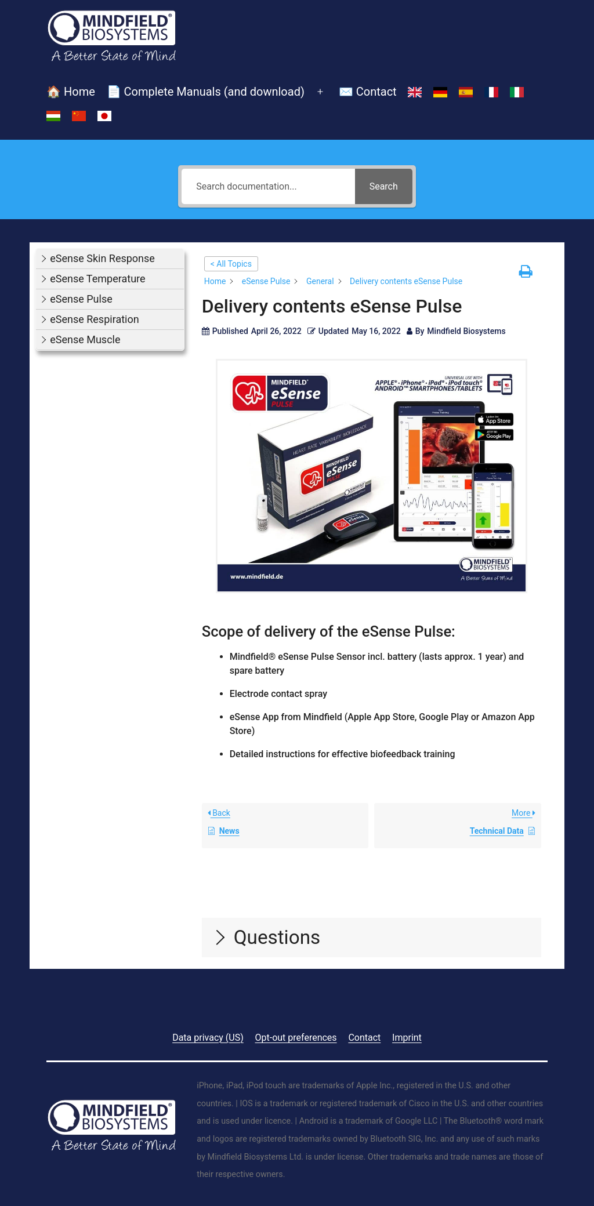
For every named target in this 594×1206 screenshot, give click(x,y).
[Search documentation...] (268, 186)
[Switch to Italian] (517, 92)
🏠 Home (70, 92)
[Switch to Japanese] (104, 116)
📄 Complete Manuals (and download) (206, 92)
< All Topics (231, 263)
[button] (109, 259)
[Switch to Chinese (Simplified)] (79, 116)
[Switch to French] (491, 92)
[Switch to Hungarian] (53, 116)
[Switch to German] (440, 92)
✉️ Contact (368, 92)
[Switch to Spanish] (466, 92)
